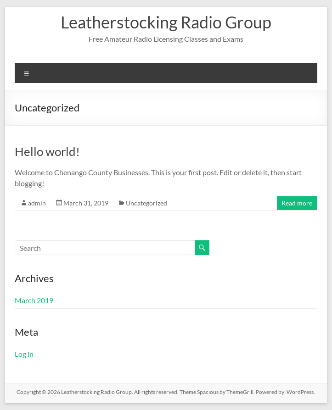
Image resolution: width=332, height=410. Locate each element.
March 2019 (34, 300)
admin (37, 203)
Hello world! (47, 151)
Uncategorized (146, 203)
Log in (24, 353)
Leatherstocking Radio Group (166, 22)
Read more (296, 203)
